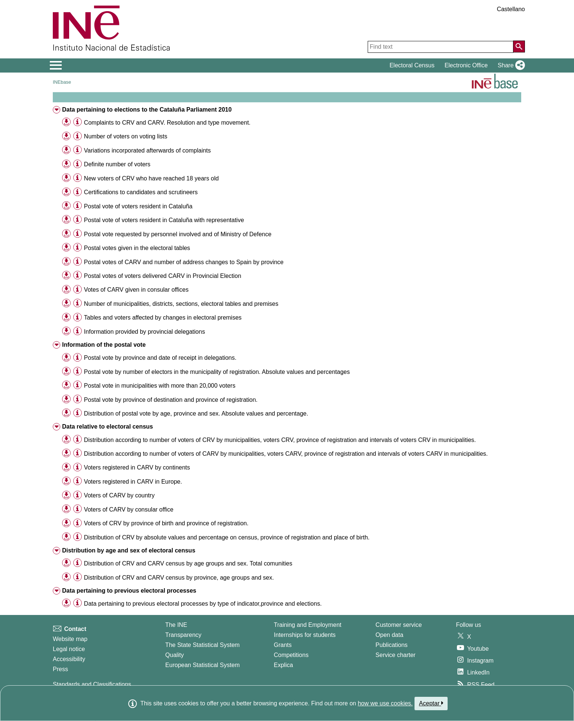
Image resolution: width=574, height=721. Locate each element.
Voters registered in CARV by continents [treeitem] (137, 467)
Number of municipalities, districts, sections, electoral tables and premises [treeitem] (181, 304)
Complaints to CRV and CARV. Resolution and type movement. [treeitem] (167, 122)
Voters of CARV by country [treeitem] (119, 495)
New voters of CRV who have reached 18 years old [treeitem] (151, 178)
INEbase (62, 82)
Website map (70, 639)
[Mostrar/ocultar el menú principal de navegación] (56, 65)
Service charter (395, 655)
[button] (510, 65)
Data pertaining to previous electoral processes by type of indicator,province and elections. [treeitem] (203, 603)
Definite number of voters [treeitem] (117, 164)
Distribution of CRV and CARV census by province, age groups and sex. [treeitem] (179, 577)
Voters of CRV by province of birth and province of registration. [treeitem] (166, 523)
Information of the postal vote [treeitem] (104, 345)
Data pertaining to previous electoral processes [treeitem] (129, 590)
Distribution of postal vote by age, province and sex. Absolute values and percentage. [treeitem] (196, 413)
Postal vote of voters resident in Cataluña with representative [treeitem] (164, 220)
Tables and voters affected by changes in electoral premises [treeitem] (163, 317)
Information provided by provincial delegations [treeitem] (144, 332)
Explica (283, 665)
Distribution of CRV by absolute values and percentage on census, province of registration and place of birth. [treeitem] (227, 537)
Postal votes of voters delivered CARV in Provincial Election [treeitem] (162, 276)
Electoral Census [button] (412, 65)
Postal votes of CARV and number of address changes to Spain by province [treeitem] (184, 262)
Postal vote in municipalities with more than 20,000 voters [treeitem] (159, 385)
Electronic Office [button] (466, 65)
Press (60, 669)
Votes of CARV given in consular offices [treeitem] (136, 289)
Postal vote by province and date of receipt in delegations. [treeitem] (160, 358)
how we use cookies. (385, 703)
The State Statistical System (202, 645)
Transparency (183, 635)
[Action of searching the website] (519, 46)
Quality (174, 655)
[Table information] (77, 122)
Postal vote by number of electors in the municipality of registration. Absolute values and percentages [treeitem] (217, 372)
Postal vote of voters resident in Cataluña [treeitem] (138, 206)
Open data (389, 635)
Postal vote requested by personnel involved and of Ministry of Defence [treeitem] (177, 234)
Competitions (291, 655)
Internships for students (305, 635)
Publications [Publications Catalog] (391, 645)
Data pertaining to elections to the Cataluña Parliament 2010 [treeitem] (147, 109)
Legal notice (69, 649)
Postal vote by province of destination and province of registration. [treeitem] (171, 400)
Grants (283, 645)
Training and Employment (308, 625)
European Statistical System (202, 665)
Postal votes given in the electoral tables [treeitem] (137, 248)
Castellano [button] (511, 9)
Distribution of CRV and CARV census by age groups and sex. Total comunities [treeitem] (188, 563)
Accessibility (69, 659)
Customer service (398, 625)
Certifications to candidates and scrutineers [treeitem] (141, 192)
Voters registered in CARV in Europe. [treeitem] (133, 481)
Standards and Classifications (92, 684)
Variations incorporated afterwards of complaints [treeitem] (147, 150)
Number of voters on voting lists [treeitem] (125, 136)
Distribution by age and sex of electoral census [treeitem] (128, 550)
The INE (176, 625)
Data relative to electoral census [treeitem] (107, 426)
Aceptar (431, 703)
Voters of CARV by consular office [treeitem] (128, 509)
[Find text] (440, 47)
